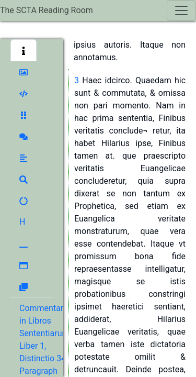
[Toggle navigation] (181, 10)
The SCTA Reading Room (46, 10)
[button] (23, 50)
